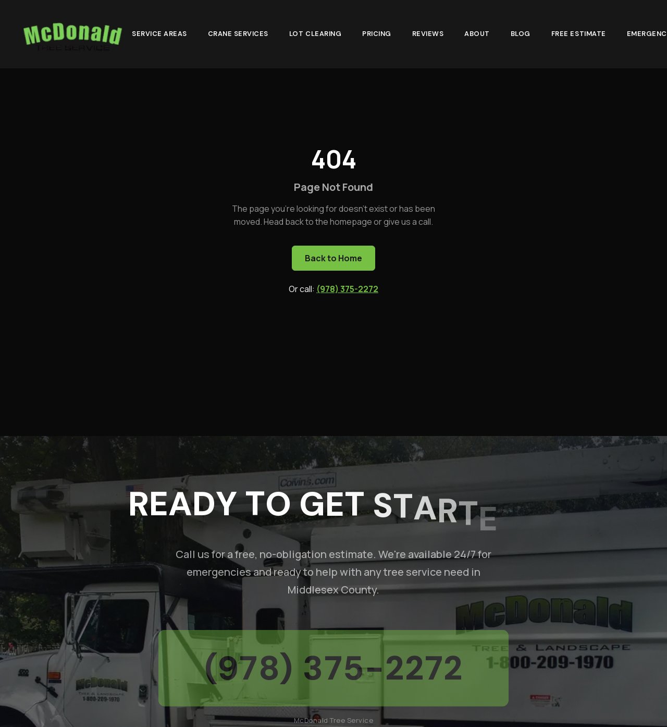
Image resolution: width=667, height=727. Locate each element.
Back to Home (333, 258)
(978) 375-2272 (347, 289)
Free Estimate (578, 31)
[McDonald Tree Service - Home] (72, 33)
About (477, 31)
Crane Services (238, 31)
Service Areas (159, 31)
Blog (520, 31)
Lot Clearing (315, 31)
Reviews (428, 31)
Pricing (376, 31)
